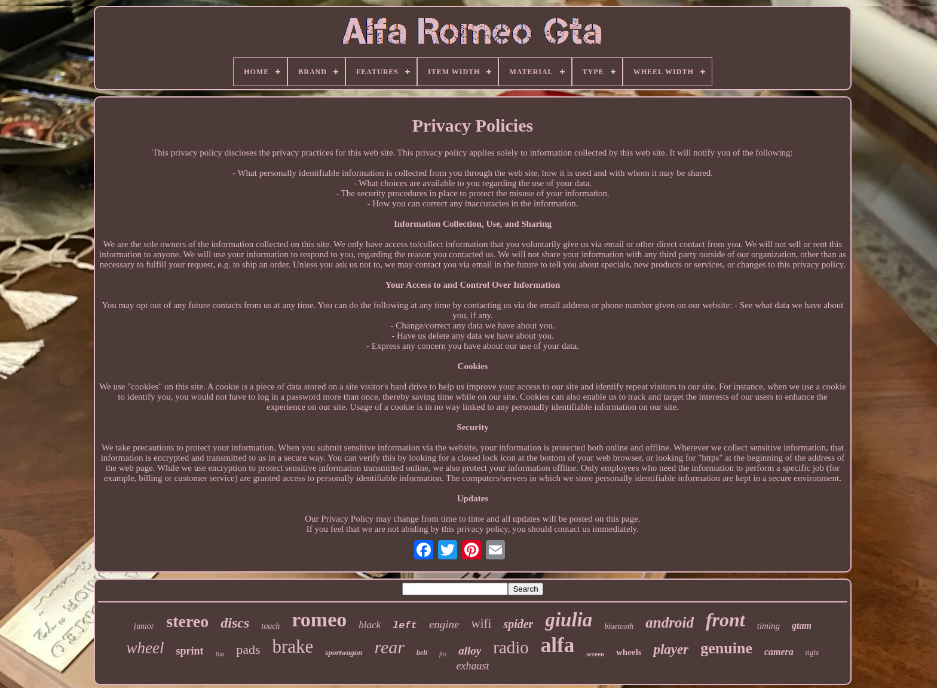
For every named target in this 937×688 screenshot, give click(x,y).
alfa (557, 645)
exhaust (473, 666)
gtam (802, 625)
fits (442, 654)
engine (444, 624)
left (405, 625)
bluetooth (618, 626)
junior (144, 626)
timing (768, 626)
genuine (726, 648)
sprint (189, 651)
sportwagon (343, 652)
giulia (568, 620)
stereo (187, 621)
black (370, 625)
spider (518, 624)
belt (422, 653)
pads (248, 649)
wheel (145, 648)
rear (389, 647)
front (725, 620)
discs (235, 623)
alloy (469, 650)
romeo (319, 619)
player (670, 649)
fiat (219, 653)
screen (595, 653)
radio (511, 647)
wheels (629, 652)
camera (779, 652)
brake (292, 646)
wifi (481, 623)
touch (270, 626)
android (669, 622)
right (812, 653)
